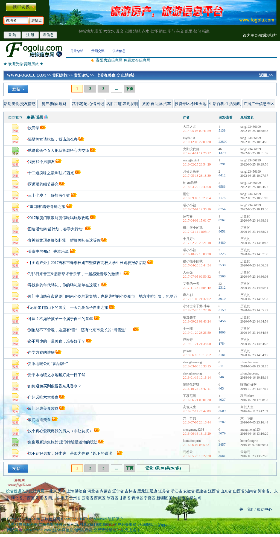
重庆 (64, 498)
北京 (53, 491)
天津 (61, 491)
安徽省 (189, 491)
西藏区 (100, 498)
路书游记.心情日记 (88, 104)
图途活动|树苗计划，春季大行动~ (56, 229)
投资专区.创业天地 (190, 104)
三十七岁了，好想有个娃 (49, 195)
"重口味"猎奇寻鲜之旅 (46, 207)
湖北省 (16, 498)
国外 (172, 498)
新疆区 (162, 498)
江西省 (214, 491)
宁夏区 (149, 498)
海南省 (41, 498)
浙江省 (176, 491)
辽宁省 (118, 491)
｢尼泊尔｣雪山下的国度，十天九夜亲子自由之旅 (68, 308)
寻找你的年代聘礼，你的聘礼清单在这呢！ (64, 285)
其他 (181, 498)
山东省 (226, 491)
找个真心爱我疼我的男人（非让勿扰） (60, 431)
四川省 (54, 498)
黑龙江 (143, 491)
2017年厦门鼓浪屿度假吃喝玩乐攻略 (58, 218)
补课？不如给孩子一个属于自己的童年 (60, 319)
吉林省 (130, 491)
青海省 (137, 498)
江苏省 (164, 491)
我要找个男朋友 (41, 162)
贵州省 (75, 498)
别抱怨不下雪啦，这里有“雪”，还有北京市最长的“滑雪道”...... (80, 330)
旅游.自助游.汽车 (156, 104)
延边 (153, 491)
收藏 (263, 35)
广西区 (29, 498)
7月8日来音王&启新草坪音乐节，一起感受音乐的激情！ (75, 274)
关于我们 (247, 509)
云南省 (87, 498)
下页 (129, 89)
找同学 (33, 128)
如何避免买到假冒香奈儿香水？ (54, 386)
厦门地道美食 (39, 420)
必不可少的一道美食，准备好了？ (56, 341)
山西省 (238, 491)
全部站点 (193, 498)
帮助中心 (264, 509)
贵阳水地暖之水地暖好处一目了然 (56, 375)
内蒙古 (105, 491)
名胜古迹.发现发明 (122, 104)
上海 (70, 491)
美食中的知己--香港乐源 (48, 251)
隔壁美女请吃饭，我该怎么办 (53, 139)
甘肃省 (124, 498)
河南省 (263, 491)
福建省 (201, 491)
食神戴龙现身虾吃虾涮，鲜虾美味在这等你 (64, 240)
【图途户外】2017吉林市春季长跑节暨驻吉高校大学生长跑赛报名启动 (87, 263)
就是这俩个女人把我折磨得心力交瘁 (59, 151)
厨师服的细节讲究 (43, 184)
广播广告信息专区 (259, 104)
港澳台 (80, 491)
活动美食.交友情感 (20, 104)
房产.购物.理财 (54, 104)
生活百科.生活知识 (225, 104)
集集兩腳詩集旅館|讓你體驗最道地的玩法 (63, 442)
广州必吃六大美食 (43, 397)
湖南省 (251, 491)
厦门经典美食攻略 (43, 409)
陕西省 (112, 498)
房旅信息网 (50, 519)
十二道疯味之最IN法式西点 (51, 173)
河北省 (93, 491)
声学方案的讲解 (41, 352)
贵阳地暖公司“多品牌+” (48, 364)
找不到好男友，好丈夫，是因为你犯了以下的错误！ (72, 453)
